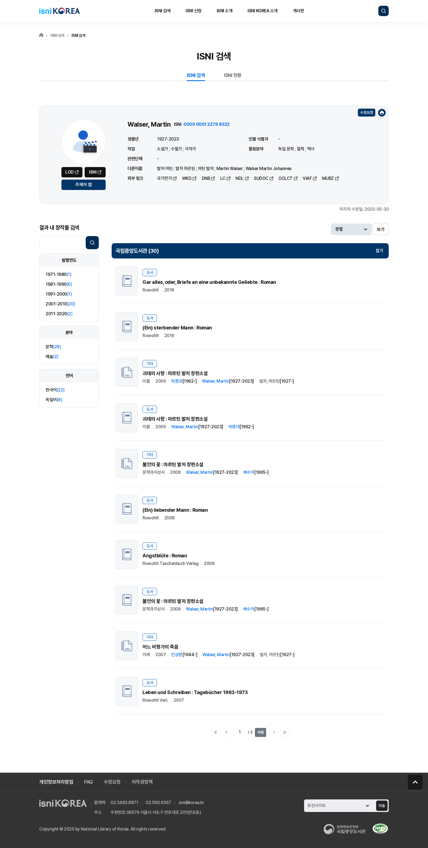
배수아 (248, 472)
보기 (381, 229)
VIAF (307, 178)
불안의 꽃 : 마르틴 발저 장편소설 (173, 464)
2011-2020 (59, 313)
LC (222, 178)
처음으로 (216, 732)
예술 (52, 356)
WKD (187, 178)
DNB (206, 178)
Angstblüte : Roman (164, 555)
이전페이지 (226, 732)
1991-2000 (59, 294)
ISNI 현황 (233, 75)
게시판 (298, 10)
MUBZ (328, 178)
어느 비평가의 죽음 (160, 647)
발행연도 (69, 260)
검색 (383, 11)
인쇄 (382, 113)
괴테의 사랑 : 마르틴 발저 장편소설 (175, 373)
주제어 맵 (83, 184)
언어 (69, 375)
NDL (240, 178)
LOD (69, 172)
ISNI (92, 172)
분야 (69, 332)
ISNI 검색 (163, 10)
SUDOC (261, 178)
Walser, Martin (215, 381)
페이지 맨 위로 (415, 782)
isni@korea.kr (191, 802)
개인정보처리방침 (56, 782)
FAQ (88, 782)
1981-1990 (59, 284)
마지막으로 (285, 732)
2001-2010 (60, 304)
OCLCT (285, 178)
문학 (53, 346)
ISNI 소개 (225, 10)
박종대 (176, 381)
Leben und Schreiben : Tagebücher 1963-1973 (195, 692)
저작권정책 (142, 782)
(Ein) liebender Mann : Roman (175, 510)
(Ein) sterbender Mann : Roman (177, 328)
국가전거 (164, 178)
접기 (379, 250)
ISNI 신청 (193, 10)
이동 (260, 732)
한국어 (55, 389)
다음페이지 (274, 732)
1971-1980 (58, 274)
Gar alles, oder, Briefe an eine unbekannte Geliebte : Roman (209, 282)
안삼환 (176, 654)
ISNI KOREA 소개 (263, 10)
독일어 (54, 399)
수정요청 (366, 112)
